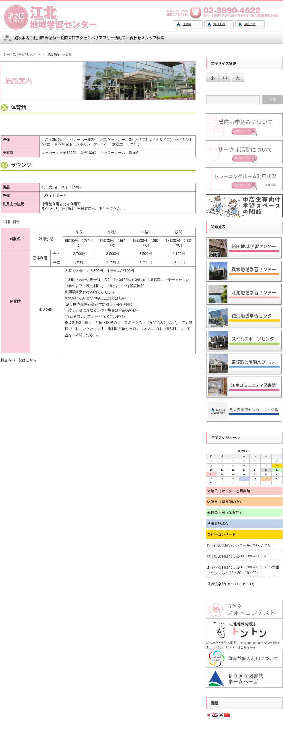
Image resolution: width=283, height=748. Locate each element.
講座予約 (250, 24)
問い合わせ (131, 37)
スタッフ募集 (152, 37)
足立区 (187, 24)
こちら (31, 360)
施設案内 (22, 37)
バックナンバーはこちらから (236, 647)
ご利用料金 (39, 37)
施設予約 (219, 24)
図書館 (70, 37)
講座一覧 (56, 37)
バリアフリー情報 (106, 37)
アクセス (83, 37)
